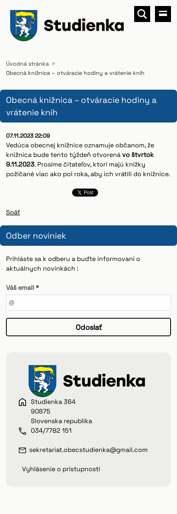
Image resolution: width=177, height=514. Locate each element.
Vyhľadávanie (142, 14)
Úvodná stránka (27, 63)
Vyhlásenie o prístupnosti (61, 469)
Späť (13, 212)
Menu (163, 14)
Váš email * (22, 287)
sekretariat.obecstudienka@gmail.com (88, 450)
